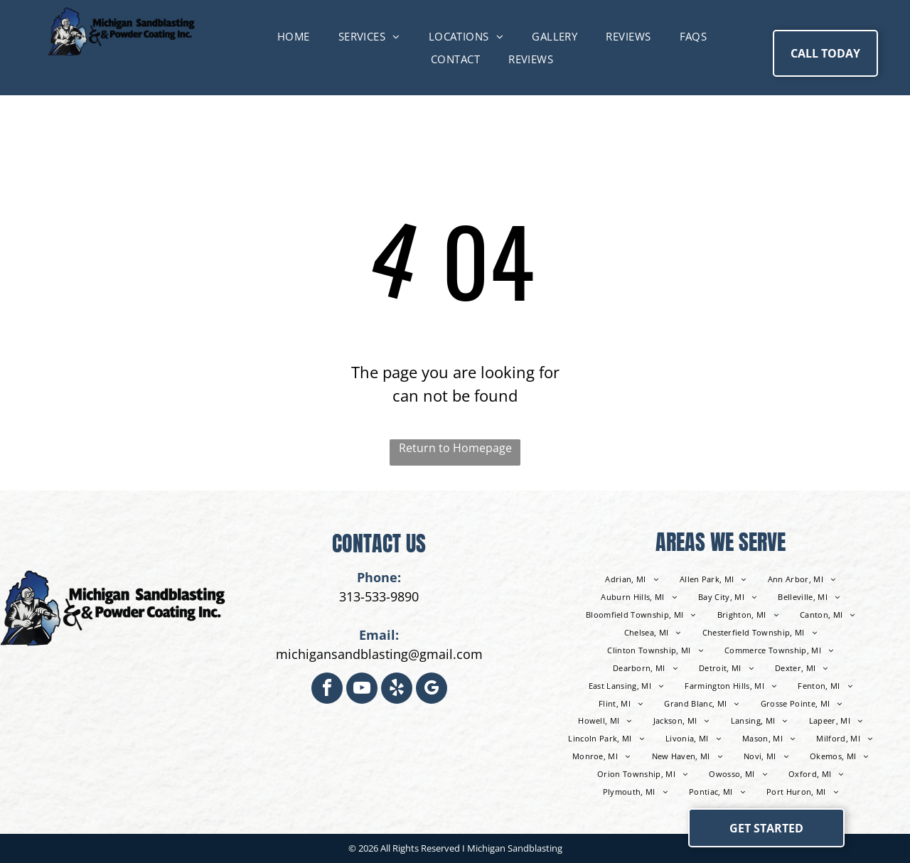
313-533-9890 (379, 596)
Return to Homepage (455, 448)
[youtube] (362, 689)
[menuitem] (293, 36)
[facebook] (327, 689)
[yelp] (396, 689)
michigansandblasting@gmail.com (379, 654)
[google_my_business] (431, 689)
